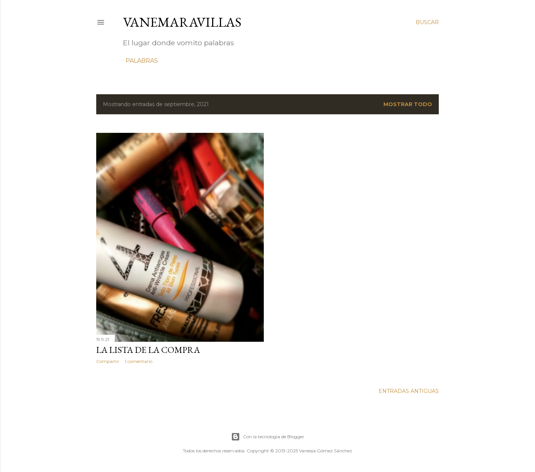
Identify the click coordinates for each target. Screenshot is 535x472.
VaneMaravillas (182, 22)
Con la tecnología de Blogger (267, 436)
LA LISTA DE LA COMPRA (148, 349)
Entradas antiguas (409, 391)
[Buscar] (427, 22)
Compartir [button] (107, 361)
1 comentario (138, 361)
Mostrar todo (407, 104)
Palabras (142, 60)
